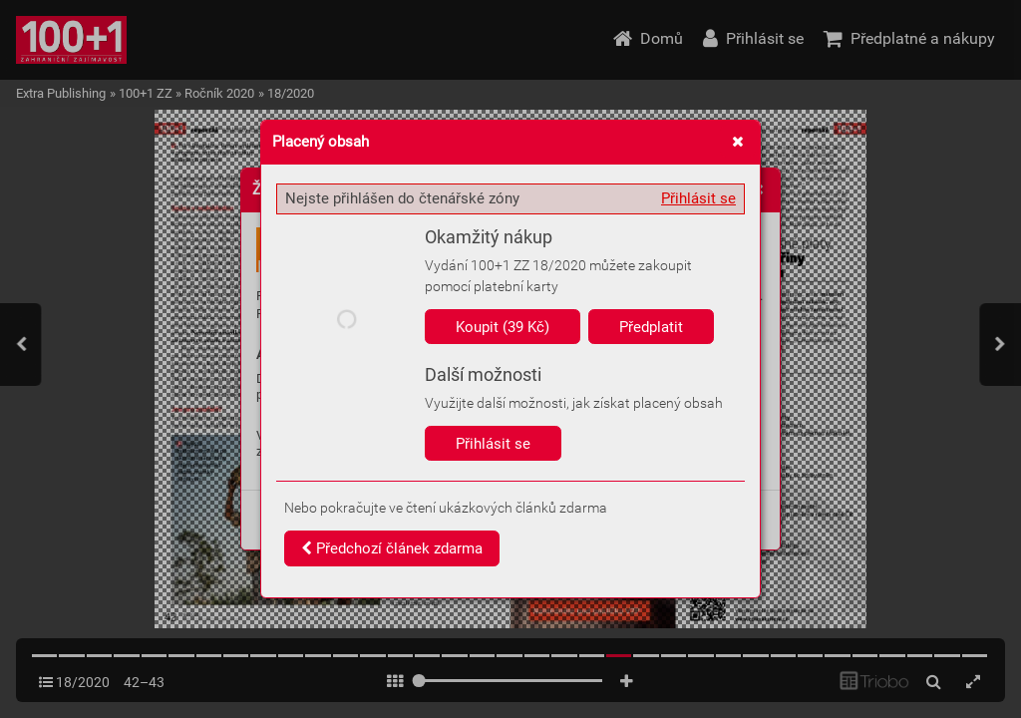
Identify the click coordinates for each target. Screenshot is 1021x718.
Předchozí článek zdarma (392, 548)
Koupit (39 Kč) (502, 327)
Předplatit (651, 327)
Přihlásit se (698, 198)
